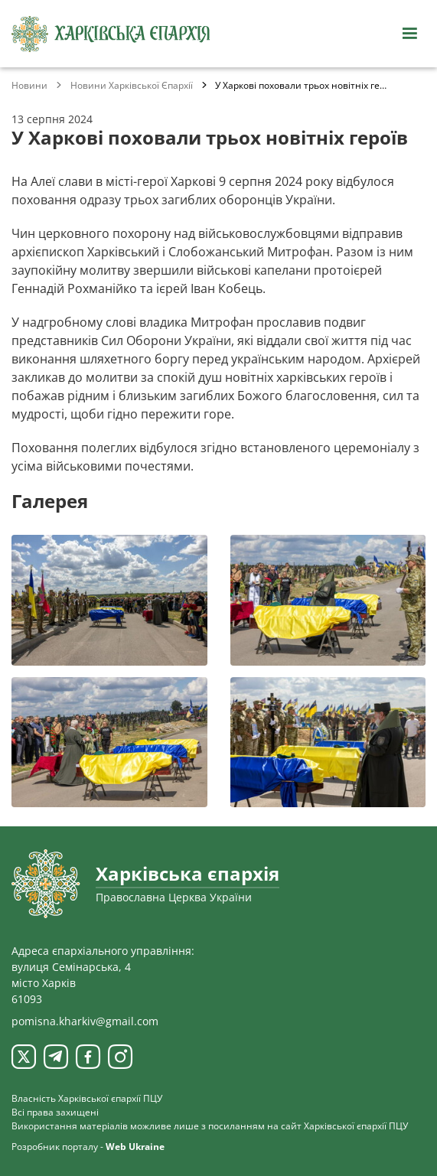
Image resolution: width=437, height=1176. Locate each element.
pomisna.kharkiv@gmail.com (84, 1021)
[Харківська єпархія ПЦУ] (110, 34)
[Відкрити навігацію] (409, 33)
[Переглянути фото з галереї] (109, 600)
